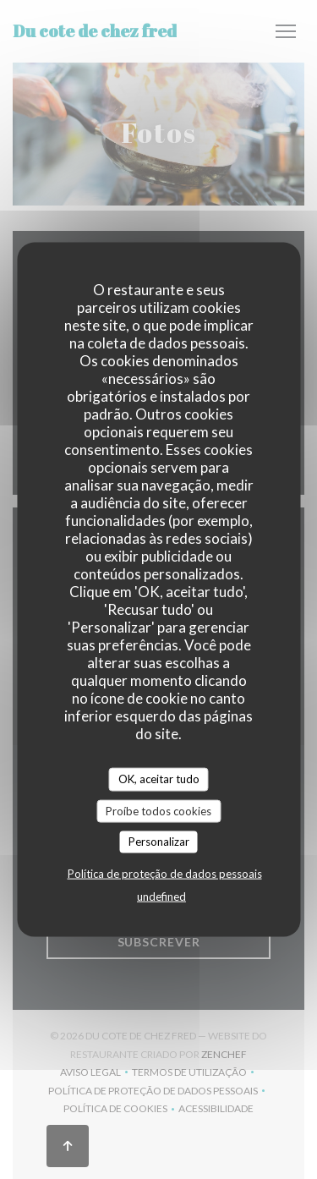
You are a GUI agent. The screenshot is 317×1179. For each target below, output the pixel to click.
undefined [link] (161, 895)
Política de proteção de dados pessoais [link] (165, 873)
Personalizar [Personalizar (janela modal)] (158, 841)
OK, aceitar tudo (158, 779)
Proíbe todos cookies (158, 810)
